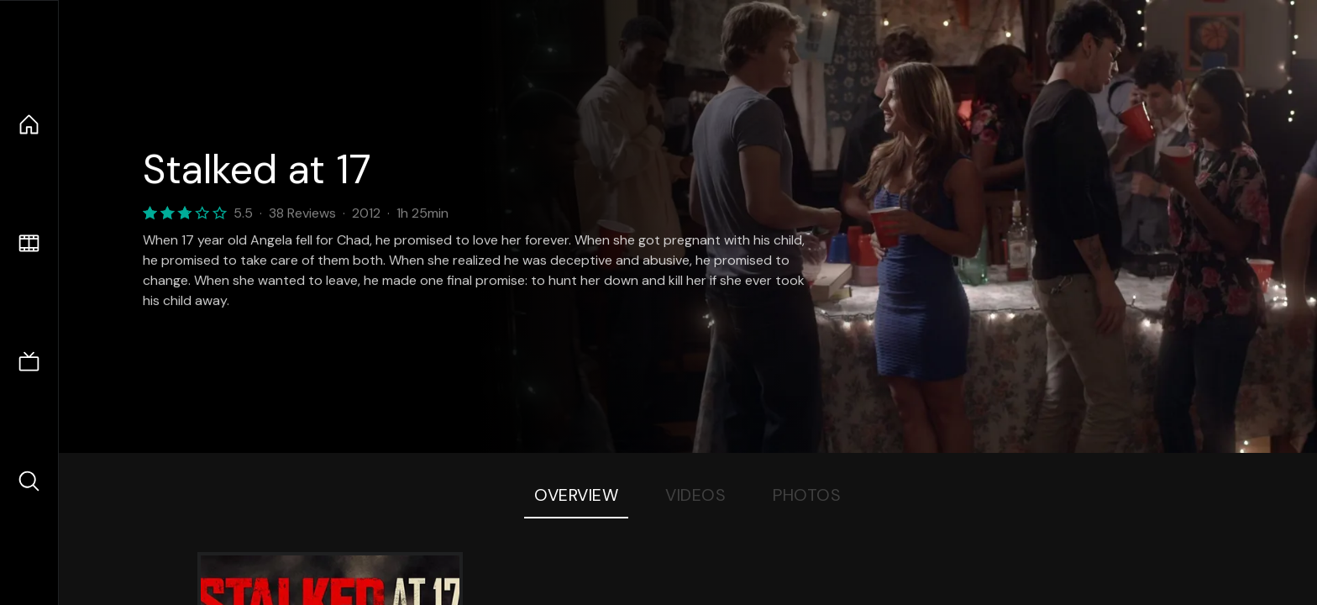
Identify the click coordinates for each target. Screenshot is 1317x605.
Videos (695, 495)
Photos (807, 495)
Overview (576, 495)
